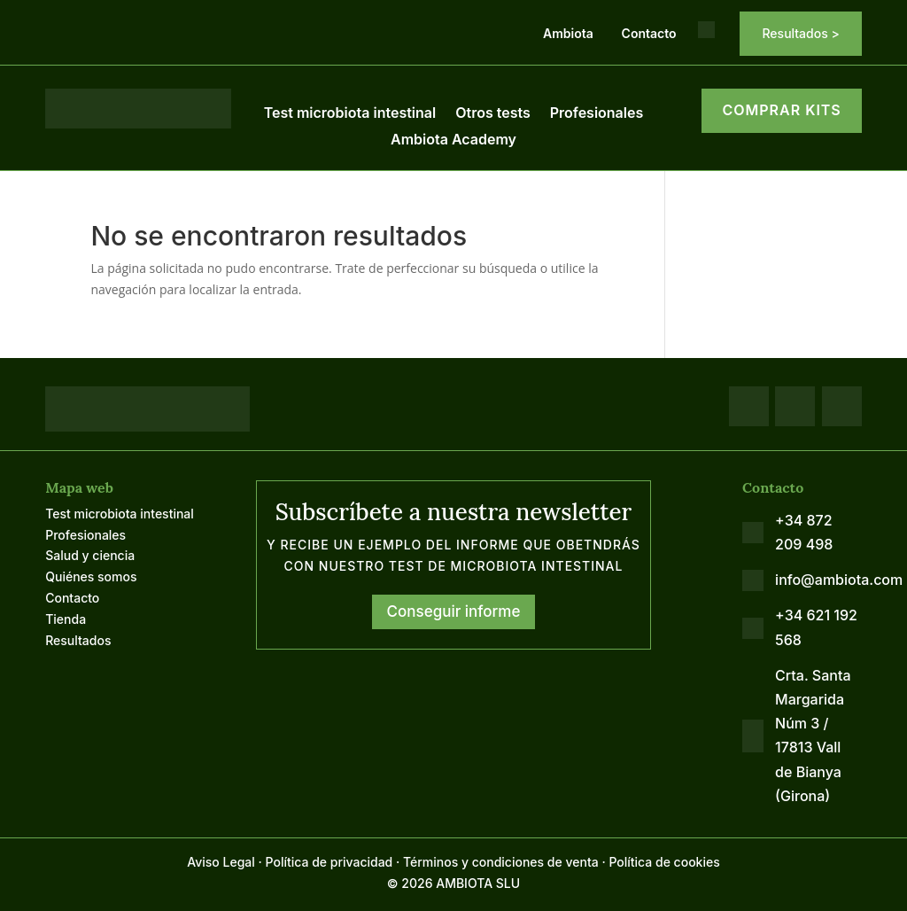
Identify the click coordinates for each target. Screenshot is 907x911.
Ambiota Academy (453, 140)
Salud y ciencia (90, 555)
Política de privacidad (329, 861)
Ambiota (568, 33)
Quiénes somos (90, 576)
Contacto (649, 33)
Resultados (78, 640)
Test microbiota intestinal (350, 113)
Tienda (65, 619)
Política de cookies (664, 861)
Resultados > (800, 33)
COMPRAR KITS (781, 110)
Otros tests (493, 113)
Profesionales (597, 113)
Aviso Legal (221, 861)
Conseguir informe (454, 611)
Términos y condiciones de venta (501, 861)
